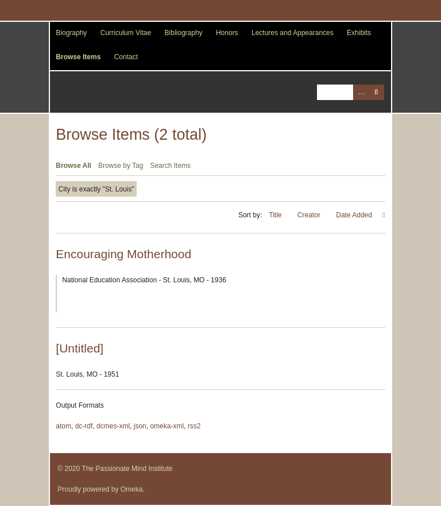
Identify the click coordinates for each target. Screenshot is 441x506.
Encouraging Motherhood (123, 253)
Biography (71, 33)
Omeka (132, 489)
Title (276, 215)
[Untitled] (79, 348)
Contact (126, 57)
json (140, 426)
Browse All (73, 166)
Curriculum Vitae (125, 33)
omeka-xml (167, 426)
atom (63, 426)
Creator (309, 215)
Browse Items (78, 57)
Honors (227, 33)
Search (376, 92)
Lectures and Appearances (293, 33)
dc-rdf (84, 426)
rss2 (194, 426)
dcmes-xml (113, 426)
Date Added (355, 215)
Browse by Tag (121, 166)
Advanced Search (361, 92)
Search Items (170, 166)
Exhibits (359, 33)
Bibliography (184, 33)
